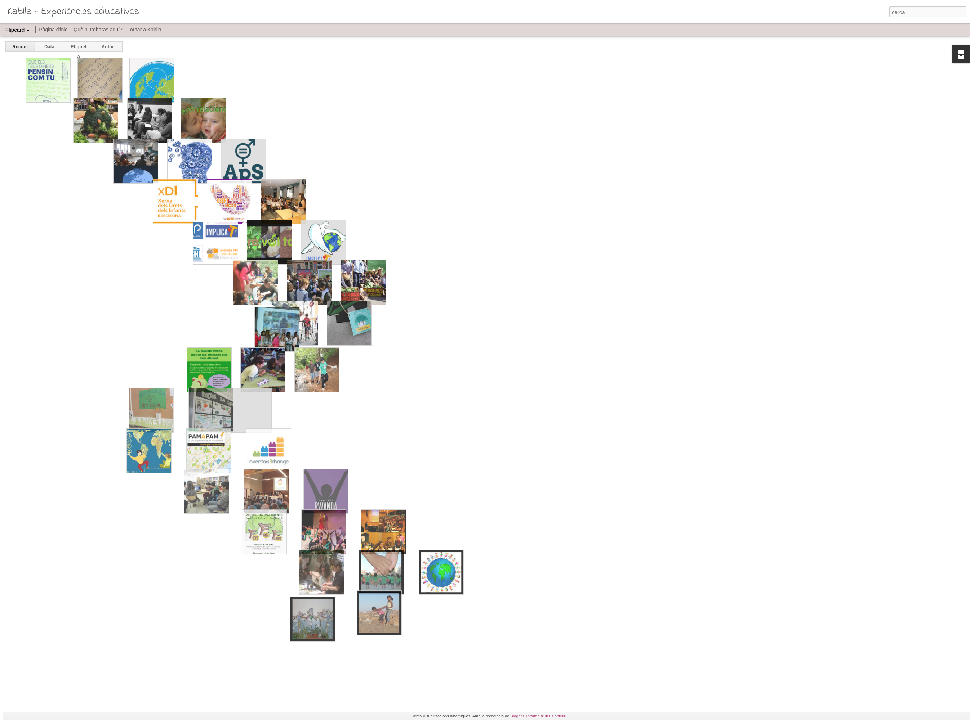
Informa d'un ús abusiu (546, 716)
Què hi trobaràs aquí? (98, 29)
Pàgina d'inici (53, 29)
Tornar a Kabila (144, 29)
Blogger (517, 716)
